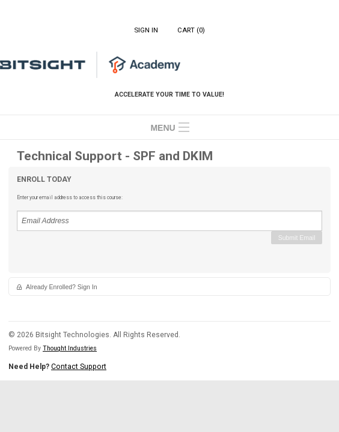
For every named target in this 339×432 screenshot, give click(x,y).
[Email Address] (169, 221)
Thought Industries (70, 348)
